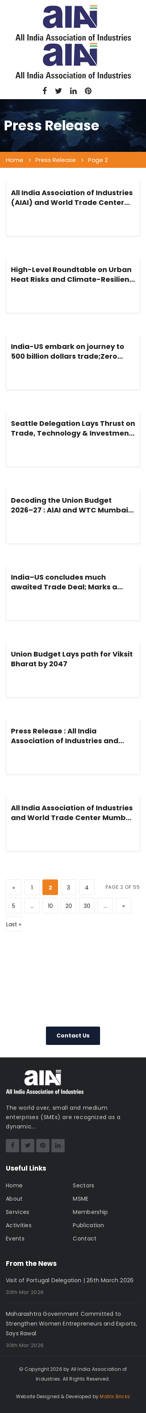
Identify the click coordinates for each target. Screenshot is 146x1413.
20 (68, 906)
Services (17, 1212)
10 (50, 906)
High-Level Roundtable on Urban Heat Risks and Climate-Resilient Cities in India (71, 274)
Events (15, 1238)
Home (14, 1185)
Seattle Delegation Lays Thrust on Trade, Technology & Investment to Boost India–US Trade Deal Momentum (73, 428)
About (14, 1199)
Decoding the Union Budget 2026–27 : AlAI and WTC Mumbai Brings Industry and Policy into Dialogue (69, 505)
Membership (90, 1212)
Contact (85, 1238)
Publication (88, 1225)
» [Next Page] (123, 906)
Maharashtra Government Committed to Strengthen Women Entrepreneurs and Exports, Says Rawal (71, 1323)
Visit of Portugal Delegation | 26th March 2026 (70, 1280)
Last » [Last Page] (13, 924)
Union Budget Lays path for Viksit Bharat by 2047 (72, 659)
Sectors (83, 1185)
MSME (80, 1199)
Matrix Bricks (115, 1396)
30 (87, 906)
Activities (19, 1225)
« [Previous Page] (13, 888)
